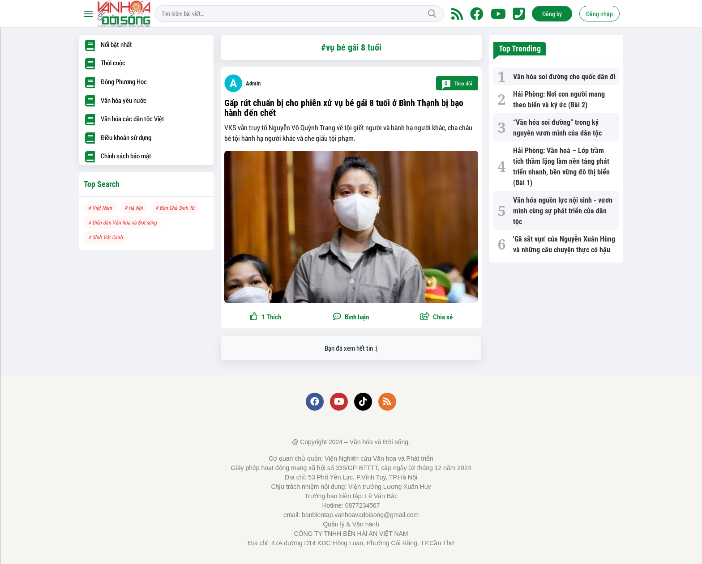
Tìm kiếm (432, 13)
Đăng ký (552, 13)
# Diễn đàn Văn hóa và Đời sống (122, 222)
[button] (436, 317)
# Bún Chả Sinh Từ (174, 207)
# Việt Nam (100, 207)
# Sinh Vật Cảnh (105, 237)
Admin (253, 83)
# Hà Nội (133, 207)
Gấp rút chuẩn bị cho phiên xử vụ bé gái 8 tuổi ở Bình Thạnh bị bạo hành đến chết (343, 108)
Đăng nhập (599, 13)
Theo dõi (457, 83)
